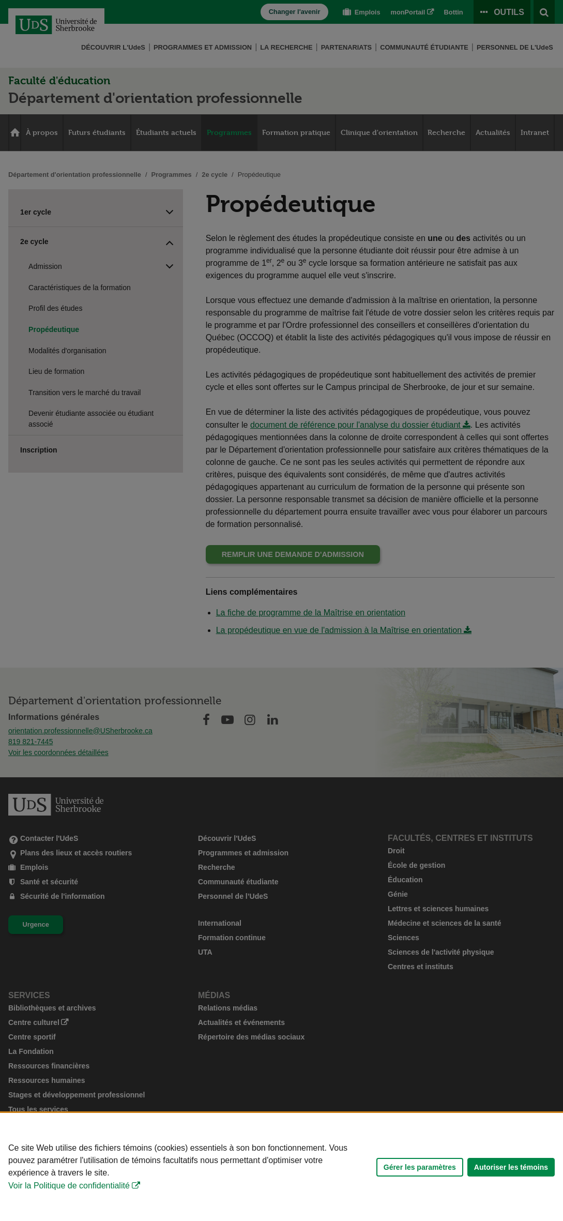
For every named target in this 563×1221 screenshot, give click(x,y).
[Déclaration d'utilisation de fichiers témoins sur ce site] (281, 1167)
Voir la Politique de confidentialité (69, 1185)
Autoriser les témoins (511, 1167)
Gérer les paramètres (420, 1167)
